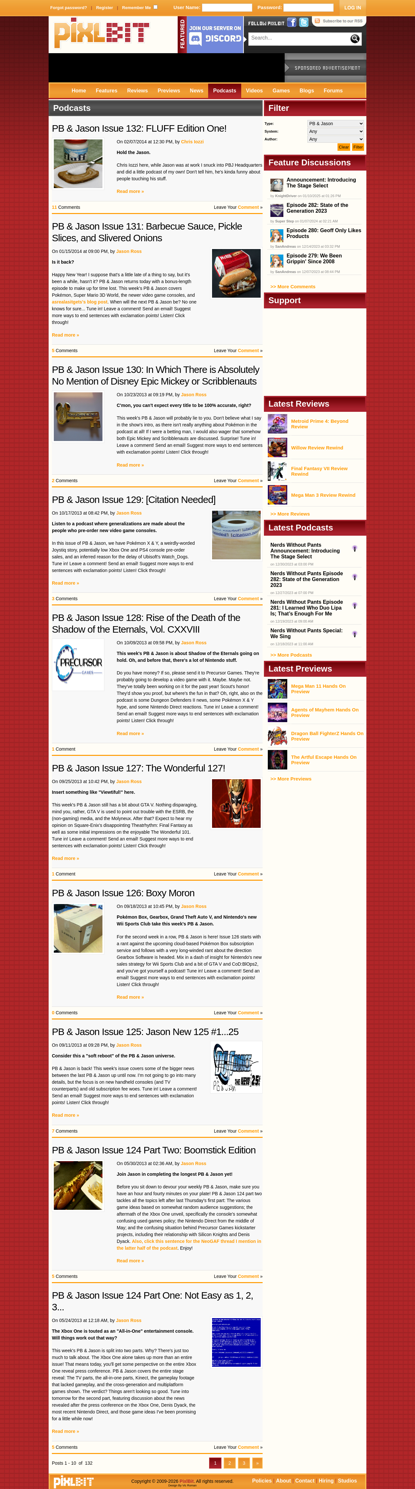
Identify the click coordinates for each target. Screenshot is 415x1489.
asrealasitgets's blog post (79, 301)
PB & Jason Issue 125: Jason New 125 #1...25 (145, 1031)
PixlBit (102, 34)
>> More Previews (291, 778)
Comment (248, 207)
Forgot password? (68, 7)
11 (54, 207)
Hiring (326, 1480)
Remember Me (136, 7)
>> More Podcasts (291, 655)
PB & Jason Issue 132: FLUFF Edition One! (139, 128)
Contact (304, 1480)
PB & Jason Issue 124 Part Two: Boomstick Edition (153, 1150)
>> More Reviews (290, 514)
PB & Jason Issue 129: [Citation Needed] (134, 499)
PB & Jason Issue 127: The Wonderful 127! (138, 768)
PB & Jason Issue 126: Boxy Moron (123, 892)
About (283, 1480)
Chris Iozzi (192, 141)
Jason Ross (129, 251)
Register (104, 7)
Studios (347, 1480)
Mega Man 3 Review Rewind (323, 495)
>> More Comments (292, 286)
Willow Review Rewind (317, 447)
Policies (262, 1480)
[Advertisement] (167, 67)
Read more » (130, 191)
